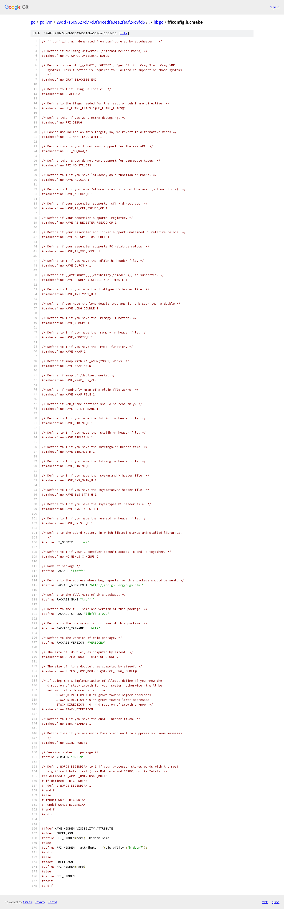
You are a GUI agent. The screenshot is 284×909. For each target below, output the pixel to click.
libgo (159, 22)
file (123, 33)
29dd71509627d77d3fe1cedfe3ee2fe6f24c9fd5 (100, 22)
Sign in (274, 7)
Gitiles (27, 902)
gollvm (46, 22)
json (275, 902)
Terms (52, 902)
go (33, 22)
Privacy (40, 902)
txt (265, 902)
